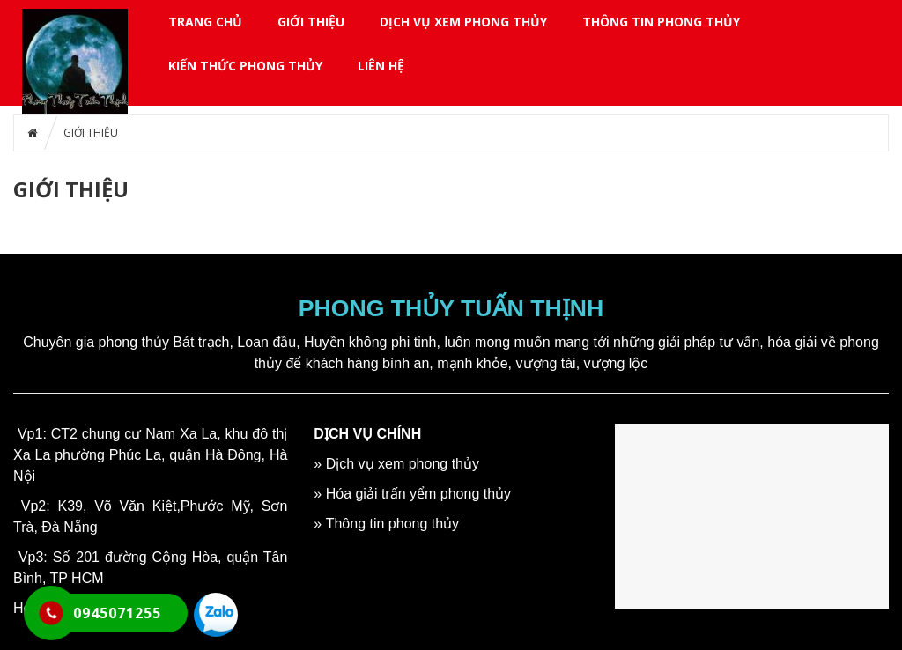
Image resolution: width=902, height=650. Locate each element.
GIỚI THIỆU (310, 21)
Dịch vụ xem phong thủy (402, 463)
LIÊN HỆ (381, 65)
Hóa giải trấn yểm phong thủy (418, 493)
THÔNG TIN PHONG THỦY (661, 21)
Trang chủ (205, 21)
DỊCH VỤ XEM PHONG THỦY (463, 21)
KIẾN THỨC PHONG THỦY (245, 65)
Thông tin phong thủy (392, 523)
